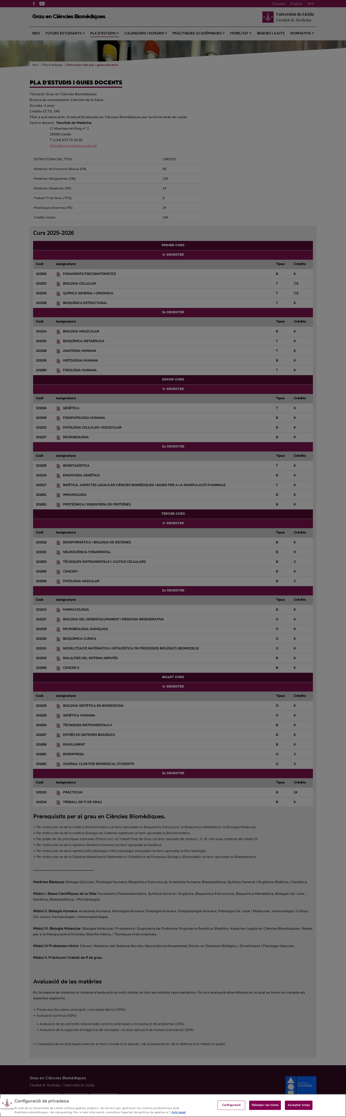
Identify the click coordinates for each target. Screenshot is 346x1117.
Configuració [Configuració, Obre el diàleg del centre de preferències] (231, 1107)
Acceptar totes (299, 1107)
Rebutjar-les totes (265, 1107)
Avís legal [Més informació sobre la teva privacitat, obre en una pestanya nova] (178, 1115)
